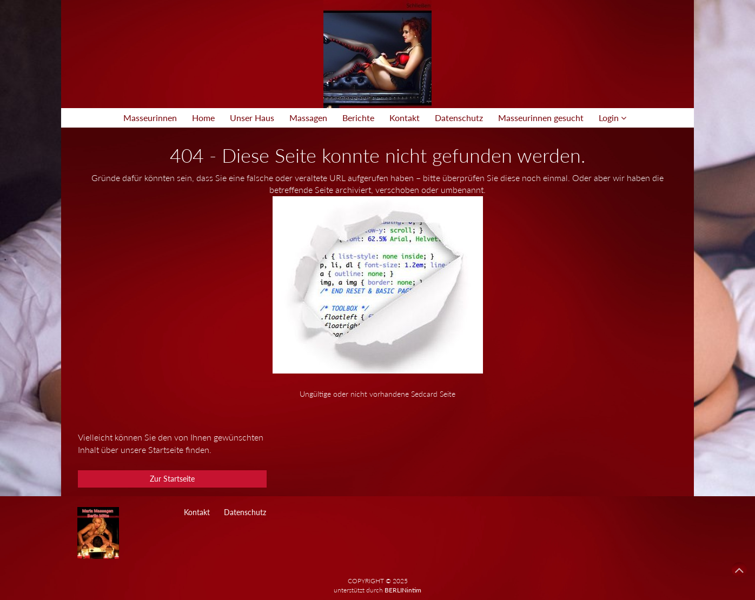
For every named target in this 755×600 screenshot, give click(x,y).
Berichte (358, 117)
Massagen (308, 117)
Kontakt (404, 117)
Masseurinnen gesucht (541, 117)
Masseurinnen (150, 117)
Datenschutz (459, 117)
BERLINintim (403, 590)
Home (203, 117)
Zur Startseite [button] (172, 478)
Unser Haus (252, 117)
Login (612, 117)
